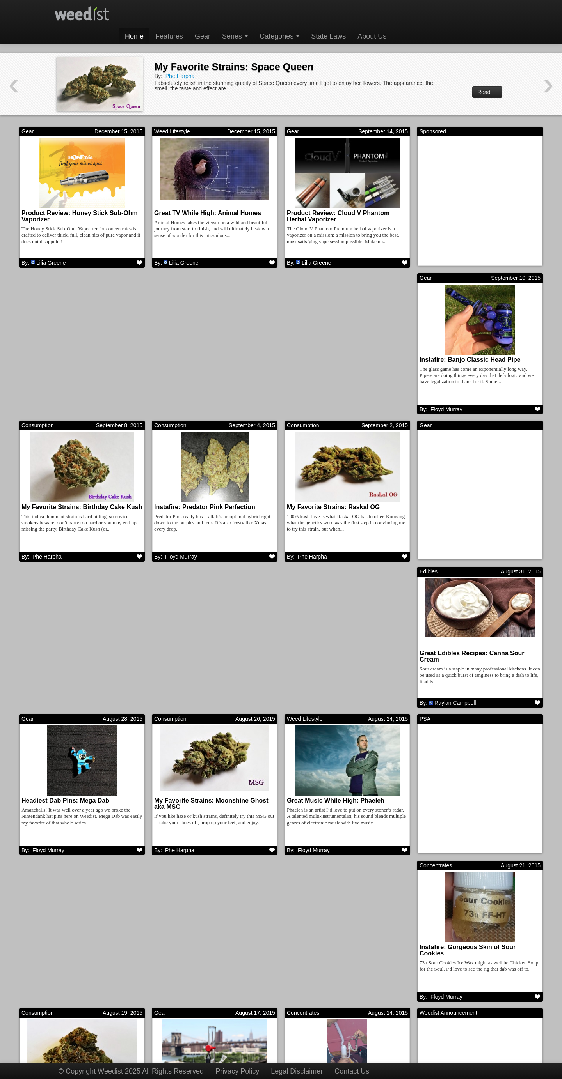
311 (339, 1035)
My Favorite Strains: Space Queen (234, 66)
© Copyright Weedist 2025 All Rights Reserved (131, 1071)
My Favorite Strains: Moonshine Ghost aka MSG (477, 512)
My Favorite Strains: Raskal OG (466, 361)
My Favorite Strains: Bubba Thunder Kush (473, 660)
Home (134, 36)
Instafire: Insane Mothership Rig (201, 953)
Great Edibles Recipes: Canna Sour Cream (206, 512)
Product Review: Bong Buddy (65, 805)
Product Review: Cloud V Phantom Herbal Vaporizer (338, 216)
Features (169, 36)
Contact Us (351, 1071)
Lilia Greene (51, 263)
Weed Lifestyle (172, 131)
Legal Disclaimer (297, 1071)
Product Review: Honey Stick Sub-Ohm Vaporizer (79, 216)
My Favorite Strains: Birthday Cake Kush (214, 361)
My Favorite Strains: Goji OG (329, 953)
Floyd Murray (48, 411)
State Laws (328, 36)
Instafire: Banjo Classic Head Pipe (72, 361)
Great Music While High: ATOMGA (470, 953)
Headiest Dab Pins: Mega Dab (331, 509)
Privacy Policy (237, 1071)
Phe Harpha (180, 76)
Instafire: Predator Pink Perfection (337, 361)
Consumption (170, 279)
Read (487, 92)
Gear (202, 36)
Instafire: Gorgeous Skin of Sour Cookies (335, 660)
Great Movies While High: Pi (62, 953)
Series (235, 36)
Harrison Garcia (453, 1003)
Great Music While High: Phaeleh (70, 657)
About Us (371, 36)
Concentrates (303, 576)
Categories (279, 36)
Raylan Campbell (190, 559)
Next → (371, 1035)
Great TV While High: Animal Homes (207, 213)
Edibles (163, 428)
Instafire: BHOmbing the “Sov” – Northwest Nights (202, 808)
